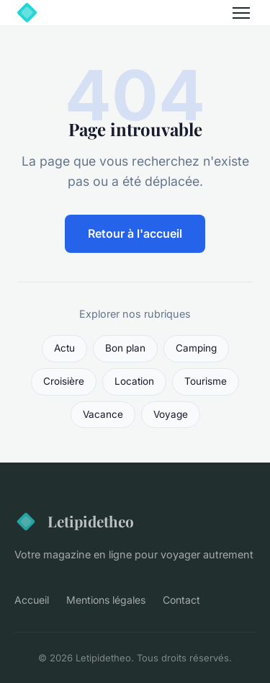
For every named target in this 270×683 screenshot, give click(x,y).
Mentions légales (105, 600)
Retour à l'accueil (135, 233)
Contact (181, 600)
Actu (64, 348)
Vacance (103, 414)
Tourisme (205, 381)
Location (134, 381)
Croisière (63, 381)
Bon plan (125, 348)
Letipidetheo (74, 521)
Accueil (31, 600)
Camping (196, 348)
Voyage (170, 414)
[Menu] (241, 12)
